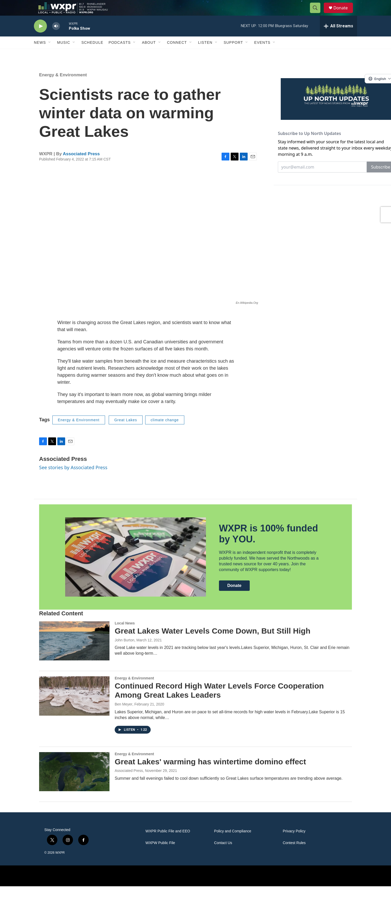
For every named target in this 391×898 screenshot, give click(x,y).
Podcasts (119, 54)
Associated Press (81, 165)
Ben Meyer (123, 716)
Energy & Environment (63, 86)
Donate (344, 13)
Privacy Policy (294, 843)
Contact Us (223, 855)
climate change (165, 432)
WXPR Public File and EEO (167, 843)
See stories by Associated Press (73, 479)
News (40, 54)
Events (262, 54)
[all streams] (338, 37)
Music (63, 54)
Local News (125, 635)
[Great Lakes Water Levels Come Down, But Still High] (74, 652)
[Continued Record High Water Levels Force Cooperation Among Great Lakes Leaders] (74, 707)
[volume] (56, 38)
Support (233, 54)
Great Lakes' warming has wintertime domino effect (210, 773)
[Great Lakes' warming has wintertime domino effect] (74, 783)
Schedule (92, 54)
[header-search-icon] (317, 14)
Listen (205, 54)
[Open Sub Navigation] (50, 54)
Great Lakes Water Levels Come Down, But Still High (212, 642)
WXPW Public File (160, 855)
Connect (177, 54)
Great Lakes (125, 432)
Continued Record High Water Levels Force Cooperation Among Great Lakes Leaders (219, 702)
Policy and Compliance (232, 843)
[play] (40, 38)
